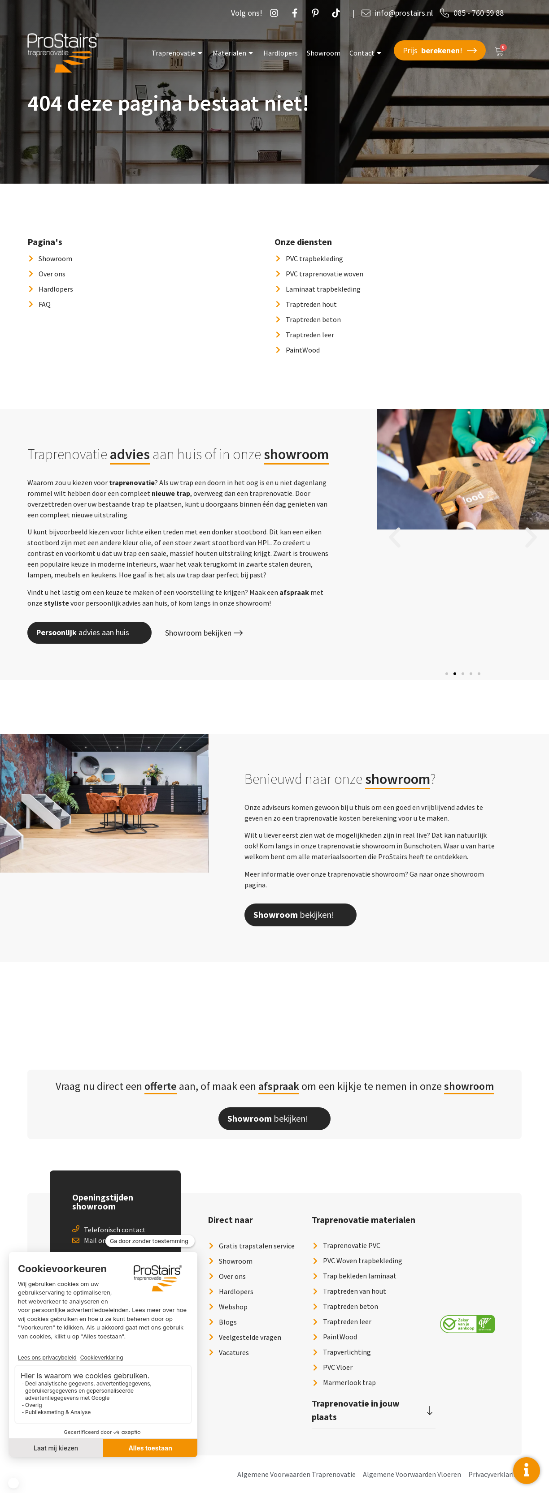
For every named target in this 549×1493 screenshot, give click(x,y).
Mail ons (96, 1240)
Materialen (233, 53)
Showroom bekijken (204, 633)
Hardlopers (280, 52)
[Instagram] (276, 13)
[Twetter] (338, 13)
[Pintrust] (317, 13)
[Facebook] (297, 13)
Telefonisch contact (115, 1229)
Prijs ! (440, 50)
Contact (366, 53)
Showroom (323, 52)
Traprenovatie (178, 53)
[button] (394, 537)
